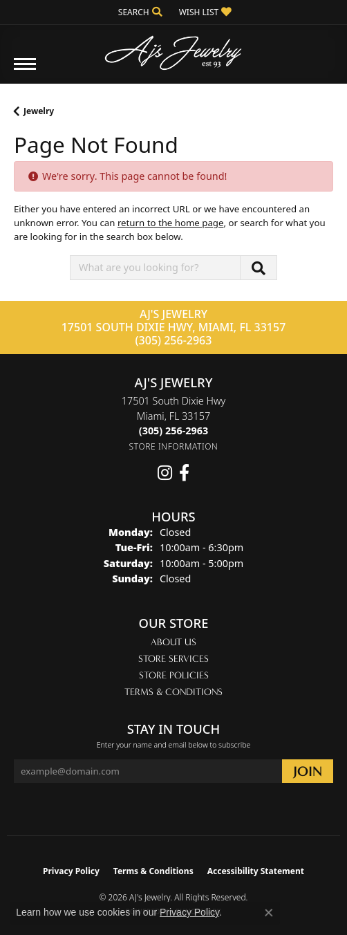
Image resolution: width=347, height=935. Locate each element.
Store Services (173, 659)
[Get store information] (173, 446)
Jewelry (39, 111)
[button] (138, 12)
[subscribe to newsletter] (307, 771)
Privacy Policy (71, 871)
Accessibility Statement (255, 871)
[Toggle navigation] (25, 71)
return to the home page (171, 222)
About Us (173, 642)
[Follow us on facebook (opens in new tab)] (184, 473)
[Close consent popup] (269, 913)
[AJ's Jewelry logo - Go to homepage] (173, 48)
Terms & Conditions (173, 692)
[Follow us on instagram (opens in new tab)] (165, 473)
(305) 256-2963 (173, 340)
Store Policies (174, 675)
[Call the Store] (173, 430)
